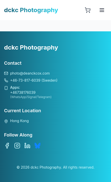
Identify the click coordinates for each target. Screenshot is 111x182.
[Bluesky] (37, 146)
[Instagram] (17, 146)
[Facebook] (7, 146)
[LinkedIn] (27, 146)
